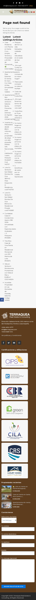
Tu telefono (18, 543)
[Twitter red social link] (16, 3)
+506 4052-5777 (23, 6)
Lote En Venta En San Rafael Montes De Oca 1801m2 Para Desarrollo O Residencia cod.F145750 (9, 178)
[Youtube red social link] (19, 3)
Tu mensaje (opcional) (18, 570)
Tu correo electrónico (18, 535)
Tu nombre (18, 527)
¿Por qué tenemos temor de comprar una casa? (18, 103)
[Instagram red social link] (22, 3)
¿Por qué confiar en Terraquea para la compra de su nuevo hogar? (19, 72)
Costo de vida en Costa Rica (18, 94)
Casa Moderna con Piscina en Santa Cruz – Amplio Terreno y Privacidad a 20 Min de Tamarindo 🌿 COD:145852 (9, 56)
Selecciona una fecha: (9, 518)
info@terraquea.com (10, 6)
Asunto (18, 551)
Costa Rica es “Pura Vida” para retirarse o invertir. (18, 115)
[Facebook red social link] (13, 3)
